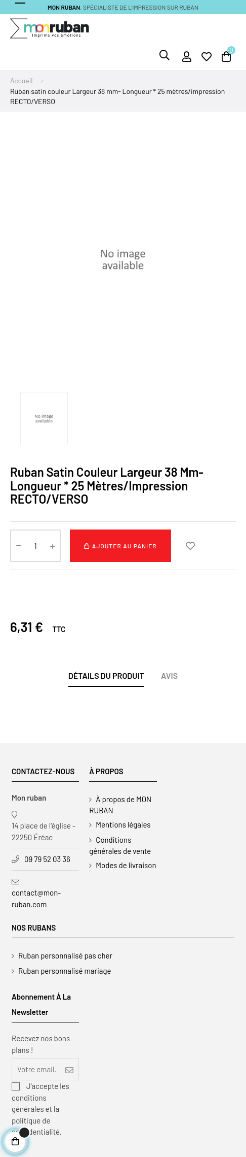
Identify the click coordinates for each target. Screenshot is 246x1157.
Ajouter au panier (120, 546)
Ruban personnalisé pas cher (65, 955)
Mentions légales (123, 824)
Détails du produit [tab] (106, 675)
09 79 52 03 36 (47, 859)
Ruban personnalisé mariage (64, 970)
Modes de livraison (126, 865)
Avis (169, 675)
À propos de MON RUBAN (120, 805)
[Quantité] (35, 546)
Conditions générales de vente (120, 845)
